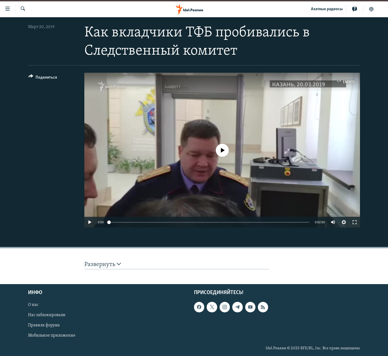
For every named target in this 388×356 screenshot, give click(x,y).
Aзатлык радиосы (327, 9)
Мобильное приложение (51, 335)
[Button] (42, 78)
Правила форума (44, 325)
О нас (33, 305)
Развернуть (102, 264)
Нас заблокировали (46, 315)
